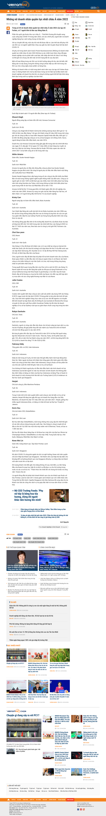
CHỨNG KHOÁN (52, 11)
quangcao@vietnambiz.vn (87, 806)
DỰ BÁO (19, 11)
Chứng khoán (12, 610)
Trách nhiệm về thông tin (15, 814)
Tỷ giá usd (32, 788)
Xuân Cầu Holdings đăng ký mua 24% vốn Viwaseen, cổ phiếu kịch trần (90, 772)
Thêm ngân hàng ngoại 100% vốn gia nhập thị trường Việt (28, 640)
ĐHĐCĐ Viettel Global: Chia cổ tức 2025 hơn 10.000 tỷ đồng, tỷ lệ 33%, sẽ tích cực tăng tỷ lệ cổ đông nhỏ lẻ (17, 697)
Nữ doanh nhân (17, 538)
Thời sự (11, 626)
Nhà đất (11, 618)
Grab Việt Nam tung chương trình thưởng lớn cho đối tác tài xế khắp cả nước (54, 584)
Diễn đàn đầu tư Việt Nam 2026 (68, 791)
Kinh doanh (12, 15)
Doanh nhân (60, 15)
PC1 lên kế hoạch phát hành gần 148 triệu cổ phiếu (28, 750)
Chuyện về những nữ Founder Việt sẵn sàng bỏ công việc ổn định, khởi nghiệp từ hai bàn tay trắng (22, 574)
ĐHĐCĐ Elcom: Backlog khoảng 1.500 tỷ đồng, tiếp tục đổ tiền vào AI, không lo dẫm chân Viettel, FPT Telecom (54, 567)
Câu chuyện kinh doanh (34, 15)
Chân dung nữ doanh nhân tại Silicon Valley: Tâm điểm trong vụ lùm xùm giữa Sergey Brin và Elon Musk (43, 510)
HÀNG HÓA (25, 11)
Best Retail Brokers (54, 791)
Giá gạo (38, 791)
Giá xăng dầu (90, 788)
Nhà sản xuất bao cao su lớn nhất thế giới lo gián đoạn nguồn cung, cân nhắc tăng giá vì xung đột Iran (54, 590)
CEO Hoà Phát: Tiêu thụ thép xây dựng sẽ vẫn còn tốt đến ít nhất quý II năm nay (38, 697)
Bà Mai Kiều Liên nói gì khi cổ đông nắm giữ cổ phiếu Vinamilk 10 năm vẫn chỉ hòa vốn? (59, 697)
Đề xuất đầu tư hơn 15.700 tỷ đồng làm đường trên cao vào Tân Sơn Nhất (33, 632)
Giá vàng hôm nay (13, 788)
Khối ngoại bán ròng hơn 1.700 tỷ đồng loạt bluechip (62, 771)
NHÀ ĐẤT (44, 11)
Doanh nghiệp (10, 702)
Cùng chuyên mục (47, 547)
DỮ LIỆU (77, 11)
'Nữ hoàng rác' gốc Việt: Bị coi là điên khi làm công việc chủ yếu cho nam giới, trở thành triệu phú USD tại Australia (22, 585)
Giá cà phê (61, 788)
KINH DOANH (70, 11)
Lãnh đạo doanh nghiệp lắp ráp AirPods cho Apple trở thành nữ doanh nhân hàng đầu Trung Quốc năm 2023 (22, 567)
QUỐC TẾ (32, 11)
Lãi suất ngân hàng (80, 788)
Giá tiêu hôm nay (69, 788)
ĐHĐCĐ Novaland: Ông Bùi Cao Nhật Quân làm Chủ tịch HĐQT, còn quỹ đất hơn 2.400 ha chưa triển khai (62, 719)
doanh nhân (27, 538)
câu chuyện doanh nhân (19, 542)
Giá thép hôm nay (13, 791)
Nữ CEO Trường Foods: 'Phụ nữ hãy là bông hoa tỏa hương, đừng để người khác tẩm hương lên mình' (28, 495)
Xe (77, 15)
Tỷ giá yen (39, 788)
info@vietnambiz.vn (18, 812)
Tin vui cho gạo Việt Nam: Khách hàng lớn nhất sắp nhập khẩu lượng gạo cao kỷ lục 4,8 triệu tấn (59, 665)
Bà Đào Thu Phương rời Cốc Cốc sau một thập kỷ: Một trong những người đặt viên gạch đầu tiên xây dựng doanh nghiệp (22, 591)
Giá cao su (44, 791)
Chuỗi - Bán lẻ (70, 15)
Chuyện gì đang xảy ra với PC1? (15, 663)
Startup (21, 15)
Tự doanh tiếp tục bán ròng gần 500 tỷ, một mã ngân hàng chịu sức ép (90, 754)
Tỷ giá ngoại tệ (24, 788)
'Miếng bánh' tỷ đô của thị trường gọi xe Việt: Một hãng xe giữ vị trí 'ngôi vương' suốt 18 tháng (54, 574)
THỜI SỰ (13, 11)
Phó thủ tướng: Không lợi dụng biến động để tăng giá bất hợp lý (30, 624)
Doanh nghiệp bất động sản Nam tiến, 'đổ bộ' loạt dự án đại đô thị (31, 616)
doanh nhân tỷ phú (53, 538)
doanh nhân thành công (39, 538)
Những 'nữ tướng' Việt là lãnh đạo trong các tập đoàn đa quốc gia (21, 579)
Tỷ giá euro (46, 788)
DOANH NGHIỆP (61, 11)
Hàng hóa (52, 671)
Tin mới (13, 602)
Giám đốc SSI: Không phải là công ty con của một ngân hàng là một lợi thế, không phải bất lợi (38, 607)
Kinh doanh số (49, 15)
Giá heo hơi (54, 788)
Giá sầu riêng (23, 791)
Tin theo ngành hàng (80, 17)
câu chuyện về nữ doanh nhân (36, 542)
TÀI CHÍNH (38, 11)
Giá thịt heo (31, 791)
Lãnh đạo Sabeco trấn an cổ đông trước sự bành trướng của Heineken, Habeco (54, 579)
